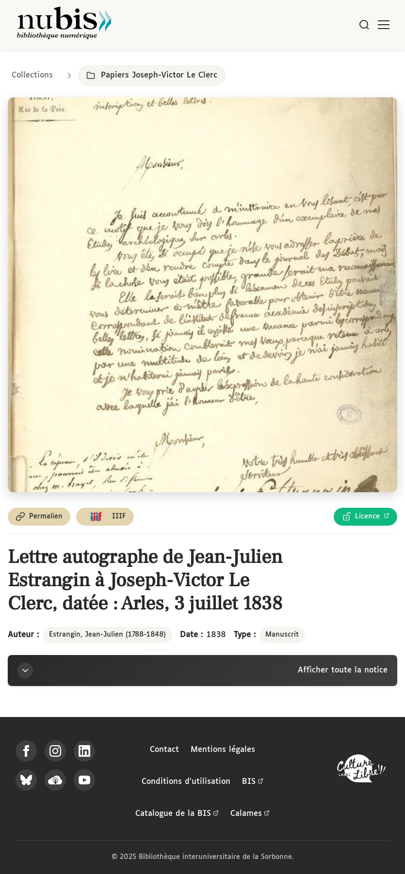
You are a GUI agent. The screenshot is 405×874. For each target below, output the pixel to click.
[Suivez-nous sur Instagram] (55, 751)
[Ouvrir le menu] (383, 24)
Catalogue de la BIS (177, 814)
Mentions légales (223, 750)
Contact (164, 750)
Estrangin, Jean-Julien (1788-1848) (107, 634)
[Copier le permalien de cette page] (39, 517)
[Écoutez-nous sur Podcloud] (55, 780)
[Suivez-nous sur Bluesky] (26, 780)
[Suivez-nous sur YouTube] (84, 780)
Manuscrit (282, 634)
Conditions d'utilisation (186, 782)
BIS (252, 782)
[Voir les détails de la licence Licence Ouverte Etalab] (365, 517)
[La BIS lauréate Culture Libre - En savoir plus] (361, 770)
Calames (250, 814)
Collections (32, 75)
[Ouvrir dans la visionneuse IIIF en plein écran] (202, 294)
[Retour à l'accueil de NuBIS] (64, 25)
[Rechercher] (364, 25)
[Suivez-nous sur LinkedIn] (84, 751)
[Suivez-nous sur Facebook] (26, 751)
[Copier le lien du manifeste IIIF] (105, 517)
